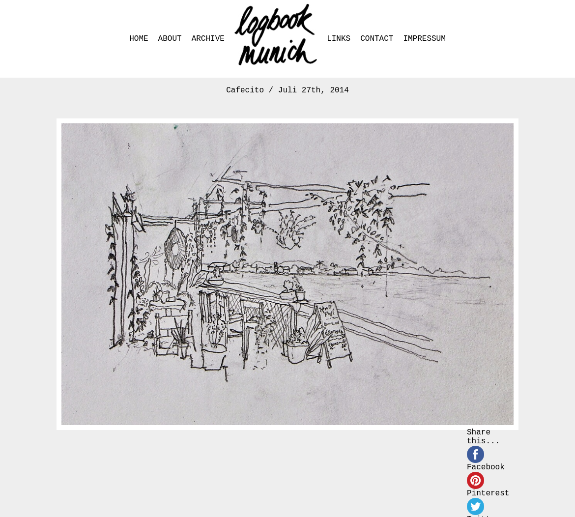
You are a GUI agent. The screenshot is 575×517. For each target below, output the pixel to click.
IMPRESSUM (424, 38)
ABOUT (170, 38)
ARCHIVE (208, 38)
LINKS (338, 38)
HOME (138, 38)
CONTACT (376, 38)
